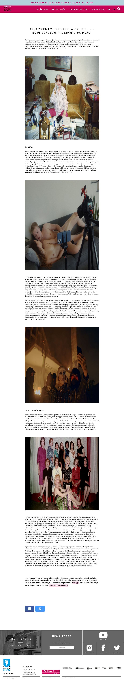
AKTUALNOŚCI (59, 9)
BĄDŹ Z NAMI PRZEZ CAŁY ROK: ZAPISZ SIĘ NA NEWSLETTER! (62, 3)
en (109, 9)
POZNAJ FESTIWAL (79, 9)
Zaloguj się (98, 9)
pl (114, 9)
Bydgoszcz (43, 9)
